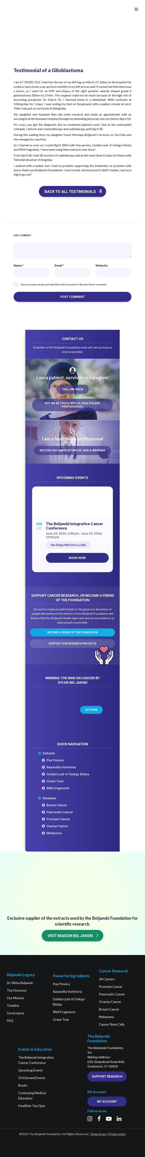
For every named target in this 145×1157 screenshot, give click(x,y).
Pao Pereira (55, 760)
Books (22, 1085)
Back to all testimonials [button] (73, 191)
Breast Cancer (57, 805)
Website (102, 265)
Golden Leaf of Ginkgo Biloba (68, 774)
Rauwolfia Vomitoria (61, 767)
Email (59, 265)
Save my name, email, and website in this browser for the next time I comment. (64, 284)
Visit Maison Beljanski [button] (73, 935)
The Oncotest (17, 990)
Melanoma (54, 833)
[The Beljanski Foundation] (17, 9)
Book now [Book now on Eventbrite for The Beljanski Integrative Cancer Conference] (77, 558)
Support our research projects (72, 643)
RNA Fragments (58, 788)
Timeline (13, 1005)
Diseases (49, 798)
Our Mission (15, 998)
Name (19, 265)
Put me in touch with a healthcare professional (73, 405)
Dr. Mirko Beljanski (20, 983)
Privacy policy (117, 1134)
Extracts (49, 753)
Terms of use (98, 1134)
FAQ (10, 1021)
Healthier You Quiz (31, 1106)
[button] (136, 9)
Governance (15, 1013)
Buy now (91, 709)
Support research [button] (107, 1076)
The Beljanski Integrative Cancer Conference (74, 525)
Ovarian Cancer (57, 826)
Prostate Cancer (58, 819)
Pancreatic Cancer (60, 812)
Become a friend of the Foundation (72, 632)
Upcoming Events (30, 1070)
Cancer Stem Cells (112, 1024)
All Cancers (107, 979)
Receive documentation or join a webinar (72, 450)
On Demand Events (31, 1078)
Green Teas (55, 781)
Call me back (72, 389)
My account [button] (107, 1101)
